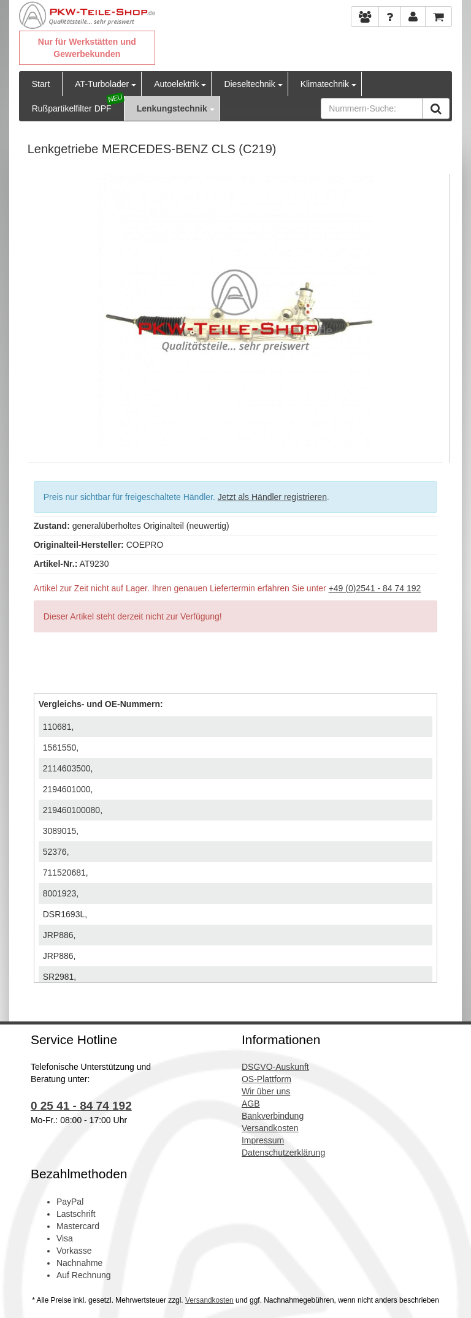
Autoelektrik (176, 84)
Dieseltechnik (249, 84)
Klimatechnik (325, 84)
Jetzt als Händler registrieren (272, 497)
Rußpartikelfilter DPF (72, 108)
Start (41, 84)
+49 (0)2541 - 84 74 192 (375, 588)
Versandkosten (209, 1300)
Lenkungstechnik (172, 108)
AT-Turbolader (102, 84)
